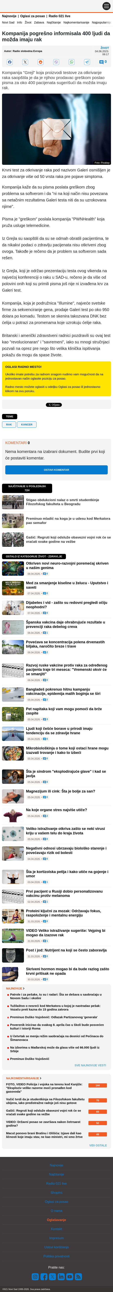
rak (9, 424)
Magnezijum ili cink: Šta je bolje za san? (60, 791)
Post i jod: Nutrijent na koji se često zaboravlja (66, 950)
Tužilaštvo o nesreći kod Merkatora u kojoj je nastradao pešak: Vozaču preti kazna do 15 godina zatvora (55, 1007)
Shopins (56, 1192)
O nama (56, 1211)
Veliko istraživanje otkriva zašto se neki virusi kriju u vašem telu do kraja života (65, 831)
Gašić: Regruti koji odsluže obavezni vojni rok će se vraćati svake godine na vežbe (68, 539)
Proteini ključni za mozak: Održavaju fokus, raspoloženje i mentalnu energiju (63, 913)
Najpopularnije (101, 22)
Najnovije (9, 16)
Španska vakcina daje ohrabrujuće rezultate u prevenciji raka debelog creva (65, 624)
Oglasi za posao (32, 16)
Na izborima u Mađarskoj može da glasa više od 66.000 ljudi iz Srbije (54, 1049)
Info (19, 22)
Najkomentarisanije (76, 22)
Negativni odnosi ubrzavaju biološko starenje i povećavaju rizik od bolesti (66, 850)
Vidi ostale (98, 1145)
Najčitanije (54, 22)
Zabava (39, 22)
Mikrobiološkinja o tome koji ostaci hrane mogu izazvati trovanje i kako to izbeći (67, 750)
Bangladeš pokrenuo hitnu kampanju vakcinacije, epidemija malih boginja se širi (63, 691)
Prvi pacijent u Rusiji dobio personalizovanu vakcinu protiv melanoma (64, 893)
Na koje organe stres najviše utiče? (56, 810)
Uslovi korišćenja (56, 1247)
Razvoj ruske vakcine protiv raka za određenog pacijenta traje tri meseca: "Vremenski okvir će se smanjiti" (66, 669)
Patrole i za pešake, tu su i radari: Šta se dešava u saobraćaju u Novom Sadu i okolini (56, 996)
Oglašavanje (56, 1220)
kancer (26, 424)
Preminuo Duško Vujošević (29, 1058)
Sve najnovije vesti (90, 1065)
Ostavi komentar (56, 469)
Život (28, 22)
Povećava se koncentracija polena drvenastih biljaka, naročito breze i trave (65, 644)
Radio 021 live (59, 16)
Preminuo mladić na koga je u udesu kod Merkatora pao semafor (68, 521)
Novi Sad (8, 22)
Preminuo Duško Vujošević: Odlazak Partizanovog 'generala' (54, 1017)
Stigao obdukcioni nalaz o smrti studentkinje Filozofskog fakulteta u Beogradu (62, 502)
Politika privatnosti (56, 1256)
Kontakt (56, 1229)
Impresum (56, 1238)
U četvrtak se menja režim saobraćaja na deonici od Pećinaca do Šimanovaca (56, 1037)
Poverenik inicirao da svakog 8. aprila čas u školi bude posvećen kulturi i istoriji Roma (57, 1026)
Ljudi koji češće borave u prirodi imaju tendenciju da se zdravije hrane (59, 731)
